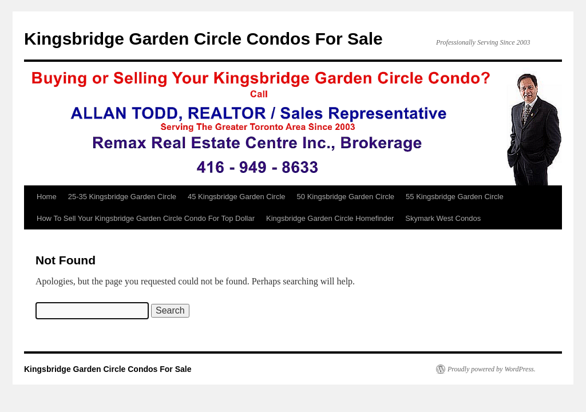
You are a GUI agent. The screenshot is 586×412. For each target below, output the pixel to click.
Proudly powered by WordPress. (492, 369)
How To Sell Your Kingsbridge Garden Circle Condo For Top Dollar (146, 218)
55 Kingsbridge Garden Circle (455, 196)
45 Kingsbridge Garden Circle (237, 196)
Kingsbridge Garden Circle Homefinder (330, 218)
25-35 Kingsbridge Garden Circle (122, 196)
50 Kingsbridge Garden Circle (346, 196)
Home (47, 196)
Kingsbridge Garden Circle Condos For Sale (203, 38)
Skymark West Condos (443, 218)
